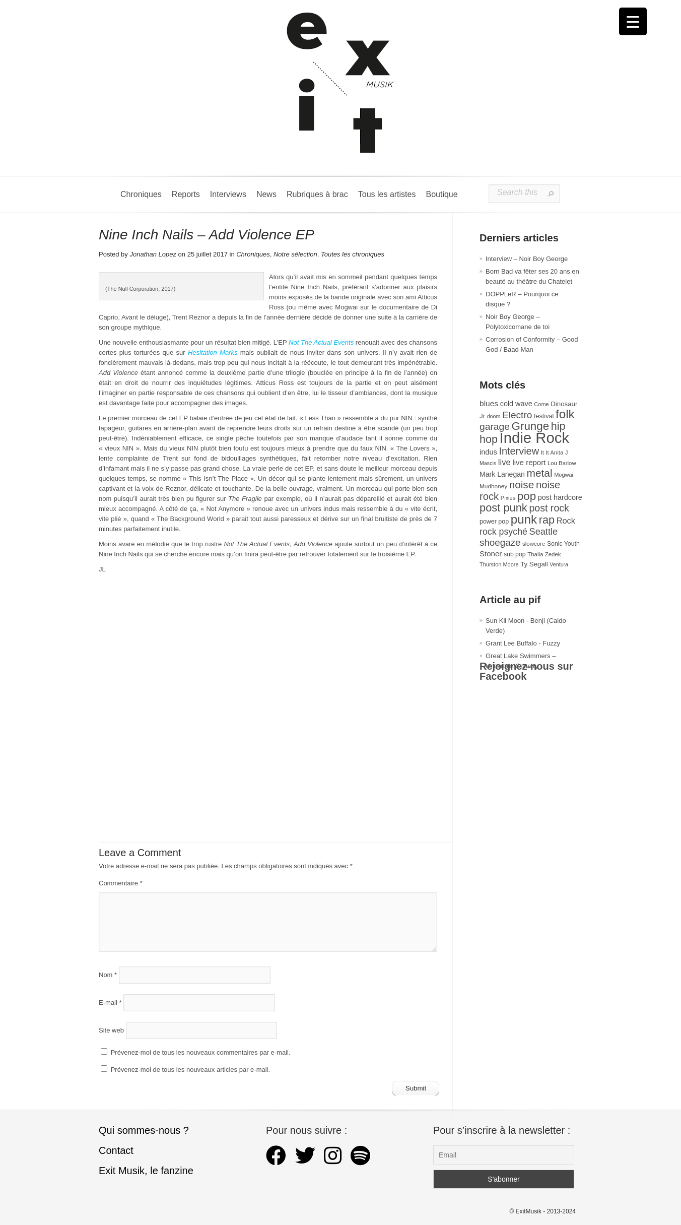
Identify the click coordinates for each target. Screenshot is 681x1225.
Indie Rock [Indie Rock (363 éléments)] (535, 437)
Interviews (228, 194)
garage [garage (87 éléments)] (495, 426)
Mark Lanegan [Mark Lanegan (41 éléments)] (502, 474)
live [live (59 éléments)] (504, 462)
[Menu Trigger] (633, 21)
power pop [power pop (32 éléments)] (494, 521)
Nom (108, 975)
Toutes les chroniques (352, 254)
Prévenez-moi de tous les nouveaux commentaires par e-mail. (201, 1052)
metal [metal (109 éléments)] (540, 473)
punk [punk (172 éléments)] (524, 519)
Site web (111, 1030)
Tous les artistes (387, 194)
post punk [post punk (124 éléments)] (503, 507)
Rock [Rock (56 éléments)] (566, 520)
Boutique (441, 194)
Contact (116, 1150)
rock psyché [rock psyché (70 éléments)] (503, 532)
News (266, 194)
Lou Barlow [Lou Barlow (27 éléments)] (562, 463)
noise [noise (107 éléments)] (521, 484)
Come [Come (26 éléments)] (541, 404)
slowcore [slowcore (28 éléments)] (533, 544)
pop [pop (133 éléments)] (526, 496)
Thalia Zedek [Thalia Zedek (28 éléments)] (544, 554)
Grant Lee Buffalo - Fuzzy (523, 643)
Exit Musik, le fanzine (146, 1170)
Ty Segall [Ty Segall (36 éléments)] (534, 564)
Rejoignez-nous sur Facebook (526, 671)
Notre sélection (295, 254)
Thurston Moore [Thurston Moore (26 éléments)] (499, 564)
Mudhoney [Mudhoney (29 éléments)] (493, 486)
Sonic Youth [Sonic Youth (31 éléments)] (563, 543)
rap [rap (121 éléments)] (547, 519)
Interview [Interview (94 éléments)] (519, 451)
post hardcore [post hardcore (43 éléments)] (560, 497)
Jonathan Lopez (152, 254)
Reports (186, 194)
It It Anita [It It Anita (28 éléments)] (552, 452)
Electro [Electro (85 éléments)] (517, 415)
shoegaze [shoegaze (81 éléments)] (500, 542)
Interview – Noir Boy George (527, 259)
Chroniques (141, 194)
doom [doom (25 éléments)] (494, 416)
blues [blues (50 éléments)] (489, 403)
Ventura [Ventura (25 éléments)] (559, 564)
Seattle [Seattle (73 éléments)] (543, 532)
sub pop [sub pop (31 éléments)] (515, 554)
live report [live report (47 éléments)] (529, 462)
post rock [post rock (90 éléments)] (549, 507)
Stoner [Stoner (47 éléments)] (491, 553)
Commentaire (121, 883)
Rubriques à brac (317, 194)
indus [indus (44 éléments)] (488, 452)
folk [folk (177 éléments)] (565, 414)
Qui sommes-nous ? (144, 1130)
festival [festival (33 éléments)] (544, 416)
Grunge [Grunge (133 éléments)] (531, 426)
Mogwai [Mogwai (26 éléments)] (563, 475)
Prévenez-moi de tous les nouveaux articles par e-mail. (190, 1069)
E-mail (110, 1002)
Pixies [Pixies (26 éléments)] (508, 498)
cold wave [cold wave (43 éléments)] (516, 404)
